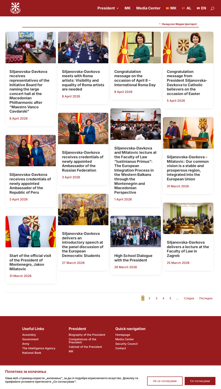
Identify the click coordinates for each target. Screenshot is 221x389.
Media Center (148, 8)
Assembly (29, 334)
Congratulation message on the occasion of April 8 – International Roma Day (135, 78)
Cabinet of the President (85, 346)
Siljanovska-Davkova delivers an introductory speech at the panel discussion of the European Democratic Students (82, 244)
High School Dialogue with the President (133, 257)
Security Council (126, 343)
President (106, 8)
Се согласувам (200, 381)
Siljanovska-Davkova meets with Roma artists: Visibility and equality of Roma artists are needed (83, 80)
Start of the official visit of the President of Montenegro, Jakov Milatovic (30, 262)
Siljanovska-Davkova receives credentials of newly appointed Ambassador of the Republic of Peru (30, 183)
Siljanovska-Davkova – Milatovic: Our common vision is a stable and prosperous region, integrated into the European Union (188, 168)
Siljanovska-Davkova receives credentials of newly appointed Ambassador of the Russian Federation (82, 161)
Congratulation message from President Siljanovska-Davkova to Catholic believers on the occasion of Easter (187, 82)
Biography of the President (87, 334)
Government (30, 339)
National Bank (31, 352)
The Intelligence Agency (38, 348)
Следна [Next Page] (189, 298)
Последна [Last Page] (205, 298)
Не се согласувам (165, 381)
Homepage (122, 334)
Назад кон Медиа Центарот (179, 24)
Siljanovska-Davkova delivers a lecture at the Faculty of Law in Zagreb (188, 249)
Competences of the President (82, 340)
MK (128, 8)
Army (25, 343)
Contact (120, 348)
